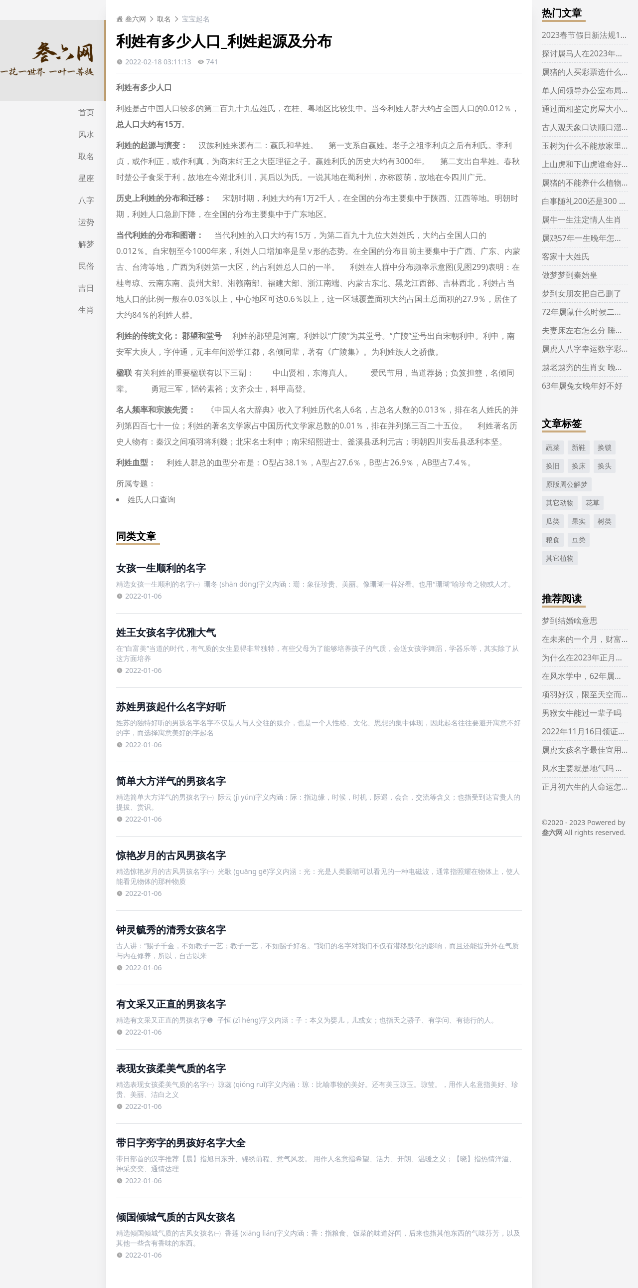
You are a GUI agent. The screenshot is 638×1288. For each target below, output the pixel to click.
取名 (86, 156)
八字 (86, 200)
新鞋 (579, 447)
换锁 (605, 447)
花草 (593, 502)
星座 (86, 178)
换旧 (553, 465)
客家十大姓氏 (566, 256)
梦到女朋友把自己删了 (582, 293)
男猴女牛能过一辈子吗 (582, 712)
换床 (579, 465)
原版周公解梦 (567, 484)
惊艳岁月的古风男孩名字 (171, 855)
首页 (86, 112)
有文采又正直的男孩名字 (171, 1004)
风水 (86, 134)
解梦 (86, 243)
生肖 (86, 309)
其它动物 (560, 502)
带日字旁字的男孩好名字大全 (181, 1142)
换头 (605, 465)
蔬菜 (553, 447)
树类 (605, 521)
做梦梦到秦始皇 (570, 274)
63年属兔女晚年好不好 (582, 385)
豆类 (579, 539)
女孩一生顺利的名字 (161, 568)
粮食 (553, 539)
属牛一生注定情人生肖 (582, 219)
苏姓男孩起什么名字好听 (171, 706)
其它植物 (560, 558)
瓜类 (553, 521)
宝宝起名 (196, 18)
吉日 (86, 287)
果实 (579, 521)
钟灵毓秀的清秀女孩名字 (171, 929)
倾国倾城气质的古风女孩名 (176, 1217)
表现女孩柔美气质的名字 (171, 1068)
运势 (86, 221)
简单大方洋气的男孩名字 (171, 781)
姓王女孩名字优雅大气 (166, 632)
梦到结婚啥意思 (570, 620)
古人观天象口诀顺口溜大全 (590, 127)
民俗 (86, 265)
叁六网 (131, 18)
